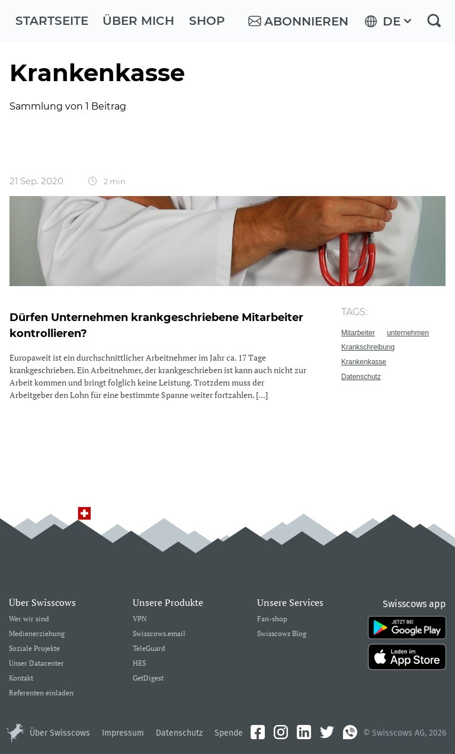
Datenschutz (361, 377)
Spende (228, 733)
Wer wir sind (29, 619)
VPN (140, 619)
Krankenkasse (363, 362)
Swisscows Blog (281, 634)
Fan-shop (272, 619)
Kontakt (21, 678)
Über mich (138, 21)
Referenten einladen (41, 693)
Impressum (123, 733)
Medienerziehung (37, 634)
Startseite (51, 21)
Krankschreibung (368, 347)
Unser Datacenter (36, 663)
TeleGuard (149, 648)
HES (139, 663)
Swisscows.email (159, 634)
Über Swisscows (60, 733)
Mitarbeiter (358, 333)
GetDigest (148, 678)
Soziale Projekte (34, 648)
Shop (207, 21)
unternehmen (408, 333)
